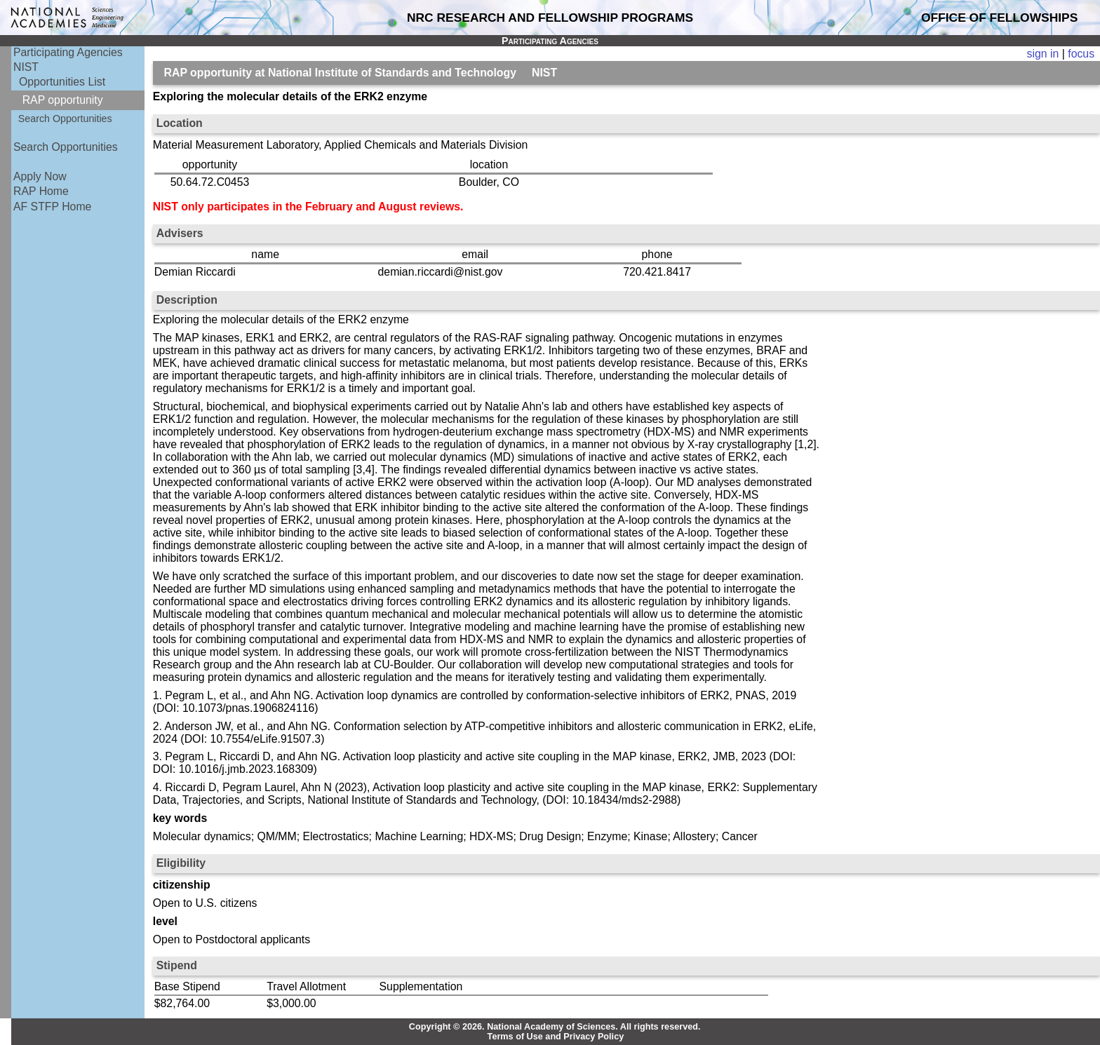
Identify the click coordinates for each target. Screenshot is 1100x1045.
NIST (26, 67)
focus (1081, 54)
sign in (1043, 54)
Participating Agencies (68, 52)
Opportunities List (62, 82)
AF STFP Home (52, 207)
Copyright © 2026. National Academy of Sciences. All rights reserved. (555, 1027)
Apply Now (40, 176)
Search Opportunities (65, 118)
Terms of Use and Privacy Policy (556, 1036)
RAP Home (41, 191)
